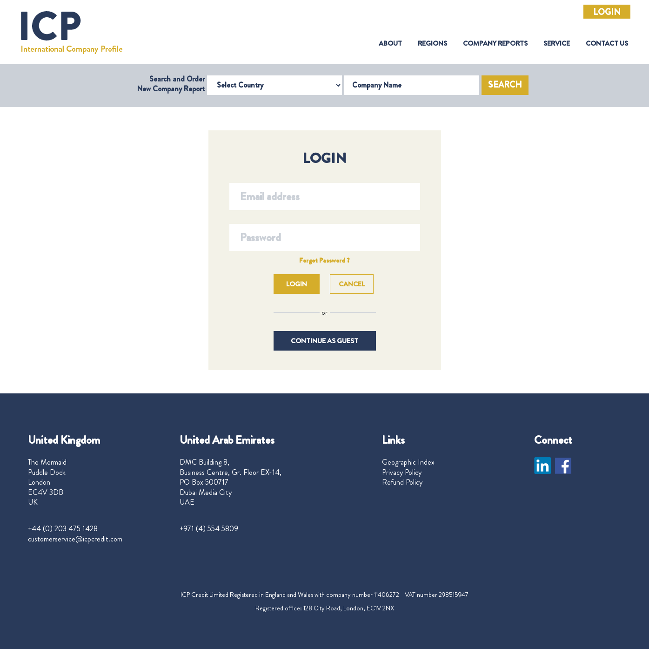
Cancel (352, 284)
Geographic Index (408, 462)
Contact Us (607, 43)
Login (607, 12)
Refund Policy (402, 482)
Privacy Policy (402, 472)
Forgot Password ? (324, 260)
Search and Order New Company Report (171, 84)
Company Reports (495, 43)
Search (505, 85)
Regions (432, 43)
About (390, 43)
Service (556, 43)
